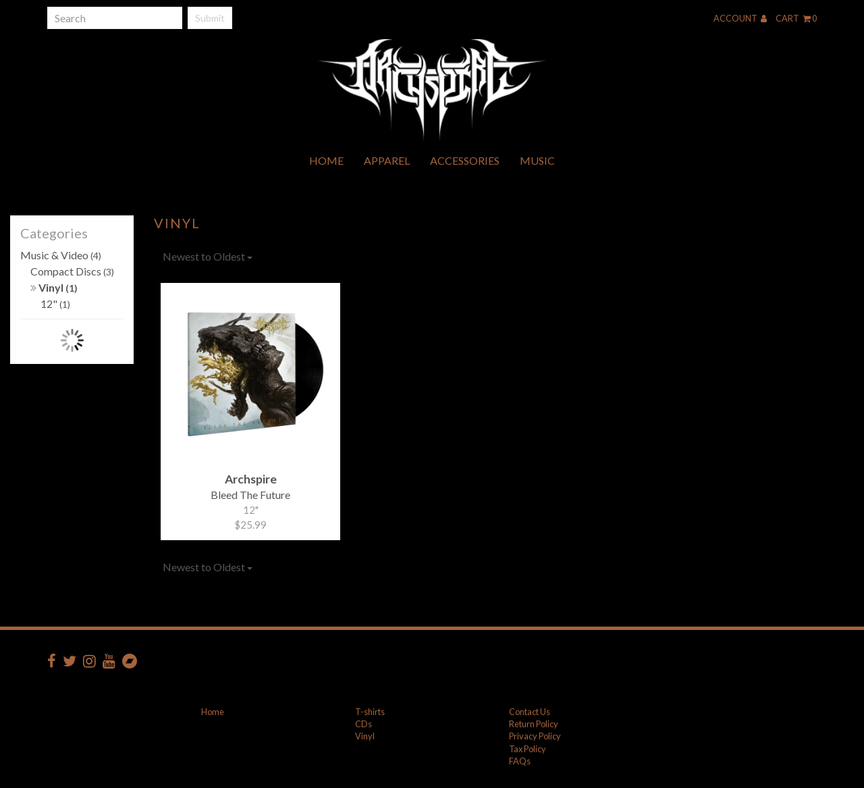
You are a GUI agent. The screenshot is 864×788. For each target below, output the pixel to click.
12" (55, 303)
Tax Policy (527, 748)
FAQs (520, 761)
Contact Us (529, 711)
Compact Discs (72, 271)
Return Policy (533, 723)
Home (326, 160)
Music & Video (60, 254)
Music (537, 160)
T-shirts (370, 711)
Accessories (465, 160)
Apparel (387, 160)
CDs (363, 723)
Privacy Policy (535, 736)
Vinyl (54, 287)
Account (740, 18)
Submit (210, 18)
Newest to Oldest (207, 256)
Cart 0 (796, 18)
